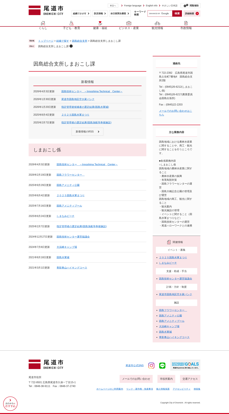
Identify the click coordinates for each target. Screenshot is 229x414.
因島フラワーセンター (71, 174)
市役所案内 (166, 378)
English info (151, 5)
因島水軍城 (63, 257)
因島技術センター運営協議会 (73, 236)
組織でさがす (79, 13)
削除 (71, 46)
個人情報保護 (163, 389)
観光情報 (157, 28)
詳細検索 (189, 13)
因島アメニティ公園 (68, 185)
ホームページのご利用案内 (109, 389)
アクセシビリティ (182, 389)
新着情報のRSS (85, 131)
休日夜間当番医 (118, 13)
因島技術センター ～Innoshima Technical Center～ (92, 91)
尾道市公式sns (135, 365)
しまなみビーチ (65, 216)
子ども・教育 (71, 28)
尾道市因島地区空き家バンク (77, 99)
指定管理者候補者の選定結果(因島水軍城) (85, 107)
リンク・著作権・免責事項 (139, 389)
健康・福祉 (100, 28)
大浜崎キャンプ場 (67, 247)
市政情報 (186, 28)
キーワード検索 (140, 13)
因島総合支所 (79, 41)
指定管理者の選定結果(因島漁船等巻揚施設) (86, 122)
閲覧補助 (194, 5)
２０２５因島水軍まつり (75, 114)
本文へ (113, 5)
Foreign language (133, 5)
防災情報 (98, 13)
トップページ (45, 41)
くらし (43, 28)
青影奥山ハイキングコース (72, 267)
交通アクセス (190, 378)
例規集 (197, 389)
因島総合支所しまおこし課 (53, 46)
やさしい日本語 (169, 5)
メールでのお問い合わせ (136, 378)
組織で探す (62, 41)
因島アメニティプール (69, 205)
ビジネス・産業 (129, 28)
